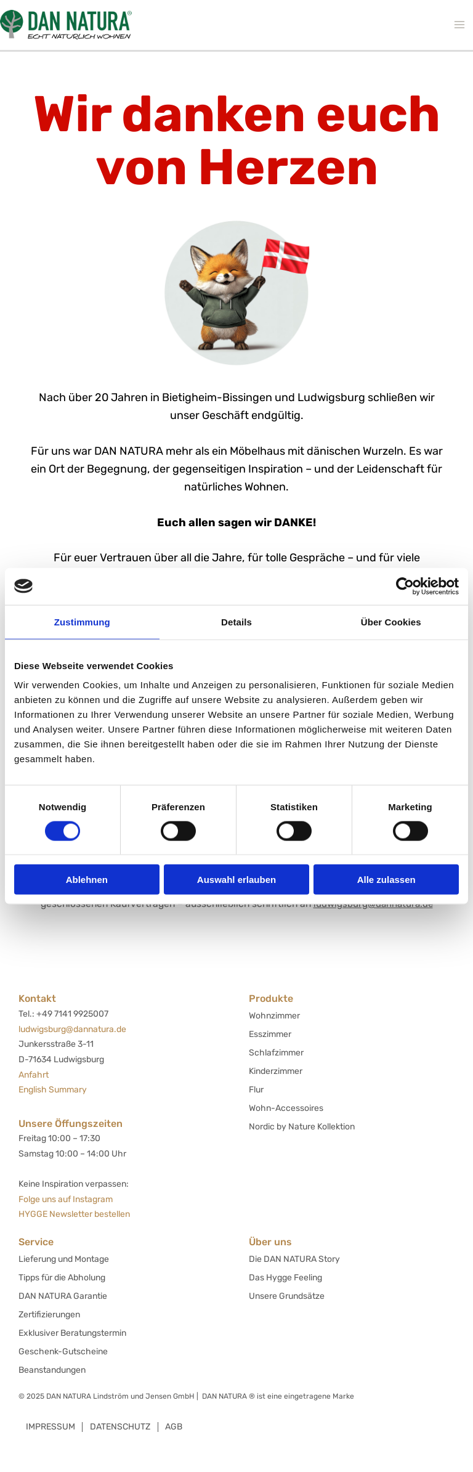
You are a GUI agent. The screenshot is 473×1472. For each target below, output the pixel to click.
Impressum (51, 1426)
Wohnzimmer (274, 1015)
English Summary (52, 1089)
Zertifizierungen (49, 1314)
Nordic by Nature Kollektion (302, 1126)
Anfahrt (33, 1075)
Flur (256, 1089)
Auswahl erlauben (236, 879)
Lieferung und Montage (63, 1259)
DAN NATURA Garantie (62, 1296)
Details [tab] (236, 621)
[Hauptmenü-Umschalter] (459, 25)
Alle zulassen (386, 879)
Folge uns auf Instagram (65, 1199)
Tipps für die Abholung (61, 1277)
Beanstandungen (52, 1370)
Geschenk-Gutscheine (63, 1351)
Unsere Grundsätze (287, 1296)
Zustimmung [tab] (82, 621)
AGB (178, 1426)
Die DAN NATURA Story (294, 1259)
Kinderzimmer (275, 1071)
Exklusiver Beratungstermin (72, 1333)
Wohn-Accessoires (286, 1108)
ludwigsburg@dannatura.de (72, 1029)
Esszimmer (270, 1034)
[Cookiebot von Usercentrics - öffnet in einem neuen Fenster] (405, 586)
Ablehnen (87, 879)
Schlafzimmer (276, 1052)
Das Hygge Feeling (285, 1277)
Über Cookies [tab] (391, 621)
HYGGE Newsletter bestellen (74, 1214)
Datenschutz (122, 1426)
